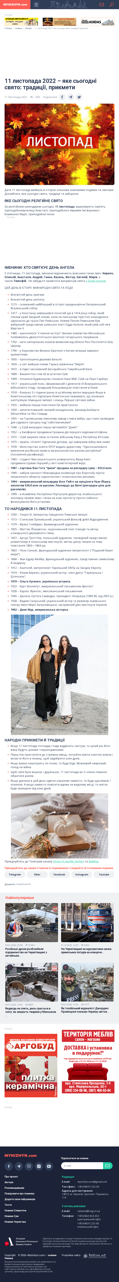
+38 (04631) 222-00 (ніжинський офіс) (88, 1225)
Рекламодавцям (14, 1187)
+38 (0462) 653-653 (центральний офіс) (89, 1217)
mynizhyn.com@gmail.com (92, 1181)
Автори (9, 1182)
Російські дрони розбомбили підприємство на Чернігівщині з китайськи (26, 952)
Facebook (59, 874)
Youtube (104, 874)
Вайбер (94, 861)
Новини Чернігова (15, 1221)
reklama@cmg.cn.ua (88, 1211)
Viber (37, 874)
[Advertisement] (59, 52)
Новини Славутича (15, 1210)
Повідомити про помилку (19, 1193)
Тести (8, 1204)
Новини (18, 28)
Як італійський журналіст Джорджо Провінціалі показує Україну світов (85, 1010)
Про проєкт (11, 1176)
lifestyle (28, 28)
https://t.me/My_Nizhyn (68, 861)
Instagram (81, 874)
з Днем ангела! (96, 281)
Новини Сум (12, 1216)
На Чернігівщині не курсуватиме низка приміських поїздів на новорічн (86, 950)
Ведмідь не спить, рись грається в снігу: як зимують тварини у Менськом (30, 1012)
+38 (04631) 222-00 (88, 1186)
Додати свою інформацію (20, 1199)
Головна (8, 28)
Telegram (15, 874)
